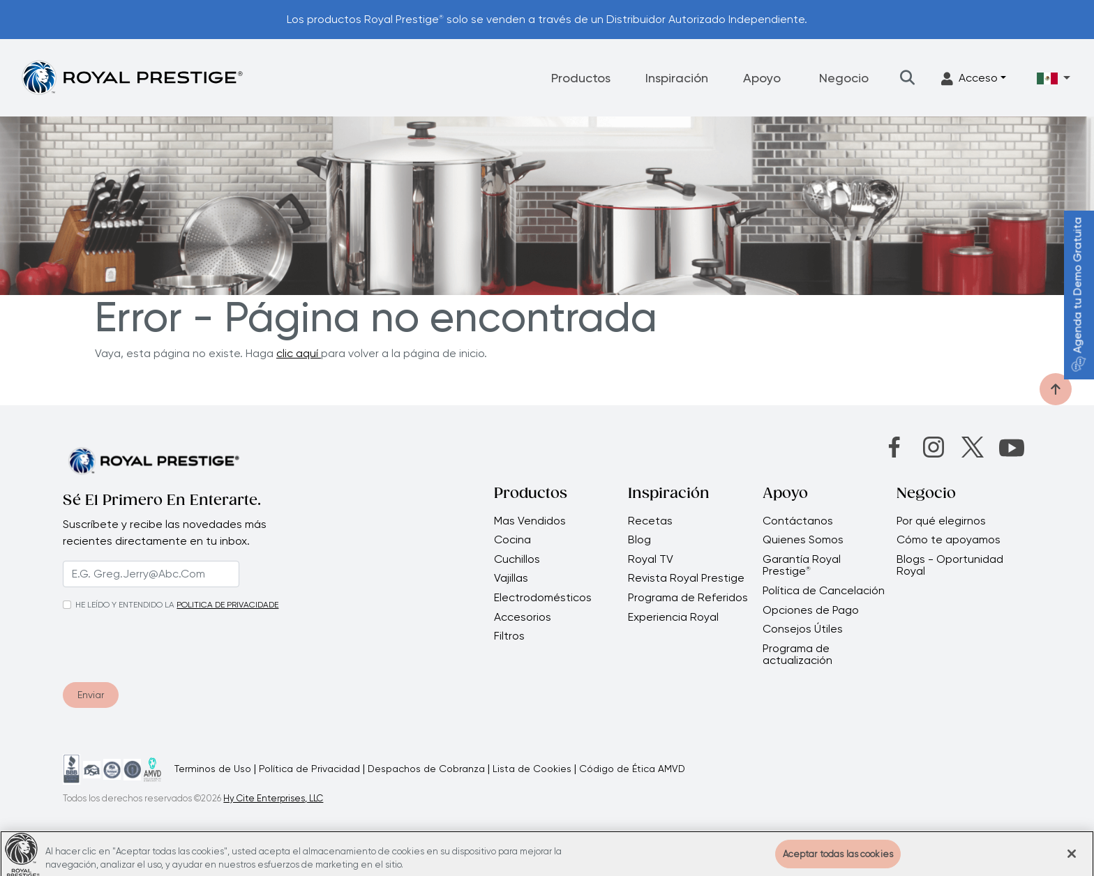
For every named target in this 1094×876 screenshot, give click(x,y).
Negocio (844, 77)
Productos (580, 77)
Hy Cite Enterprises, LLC (273, 798)
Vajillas (511, 578)
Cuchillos (517, 559)
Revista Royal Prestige (686, 578)
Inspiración (676, 77)
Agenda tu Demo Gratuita (1077, 295)
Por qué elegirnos (941, 521)
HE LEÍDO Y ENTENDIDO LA (124, 605)
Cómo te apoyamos (949, 540)
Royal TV (650, 559)
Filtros (509, 636)
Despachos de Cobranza (426, 768)
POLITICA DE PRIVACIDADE (227, 605)
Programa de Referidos (688, 597)
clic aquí (298, 353)
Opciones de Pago (811, 610)
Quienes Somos (803, 540)
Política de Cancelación (824, 590)
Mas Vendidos (530, 521)
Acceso (969, 78)
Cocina (512, 540)
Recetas (650, 521)
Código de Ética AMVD (632, 768)
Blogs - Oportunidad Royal (950, 565)
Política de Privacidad (309, 768)
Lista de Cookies (532, 768)
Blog (639, 540)
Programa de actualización (797, 654)
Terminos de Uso (212, 768)
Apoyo (762, 77)
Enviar (90, 694)
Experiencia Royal (673, 617)
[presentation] (147, 643)
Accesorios (522, 617)
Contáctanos (798, 521)
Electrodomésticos (543, 597)
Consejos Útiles (803, 629)
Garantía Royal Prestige (802, 565)
